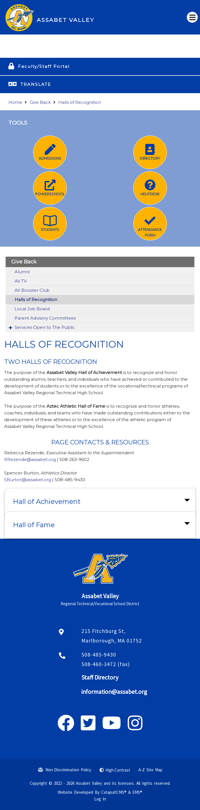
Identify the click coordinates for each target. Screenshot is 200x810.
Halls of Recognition (79, 102)
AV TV (21, 281)
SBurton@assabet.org (27, 479)
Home (15, 102)
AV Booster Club (32, 290)
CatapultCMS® (114, 792)
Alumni (22, 271)
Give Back (40, 102)
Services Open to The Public (45, 327)
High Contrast (117, 770)
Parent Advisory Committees (45, 318)
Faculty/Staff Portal (44, 66)
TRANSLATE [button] (35, 84)
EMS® (137, 792)
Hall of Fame (34, 525)
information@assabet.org (114, 692)
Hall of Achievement (47, 501)
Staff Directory (99, 677)
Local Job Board (32, 308)
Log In (100, 799)
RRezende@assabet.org (30, 459)
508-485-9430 (98, 654)
